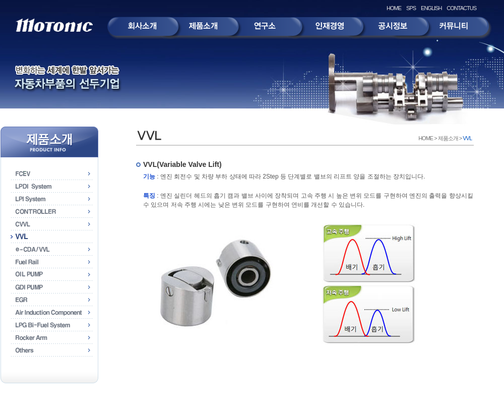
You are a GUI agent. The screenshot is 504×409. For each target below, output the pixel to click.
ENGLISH (431, 8)
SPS (411, 8)
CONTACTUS (461, 8)
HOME (394, 8)
